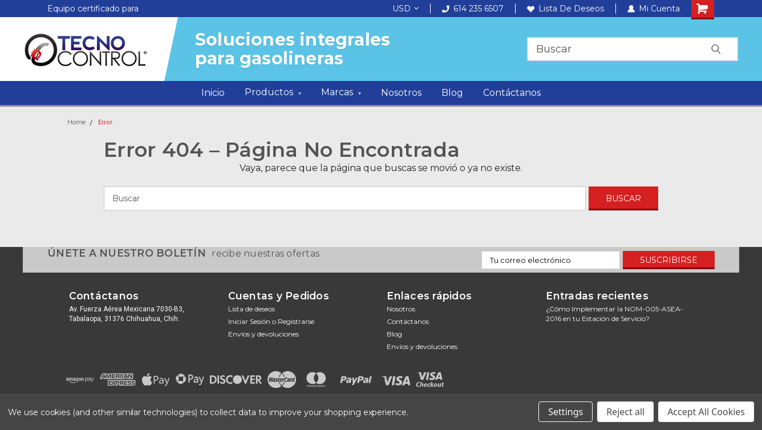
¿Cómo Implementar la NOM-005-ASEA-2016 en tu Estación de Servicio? (614, 314)
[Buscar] (345, 198)
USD (405, 8)
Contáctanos (512, 92)
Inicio (213, 92)
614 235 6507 (473, 8)
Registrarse (296, 321)
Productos (273, 93)
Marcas (341, 93)
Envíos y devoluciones (263, 334)
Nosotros (401, 92)
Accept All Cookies (706, 411)
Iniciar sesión (249, 321)
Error (105, 122)
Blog (452, 92)
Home (76, 122)
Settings (565, 411)
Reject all (625, 411)
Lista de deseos (565, 8)
